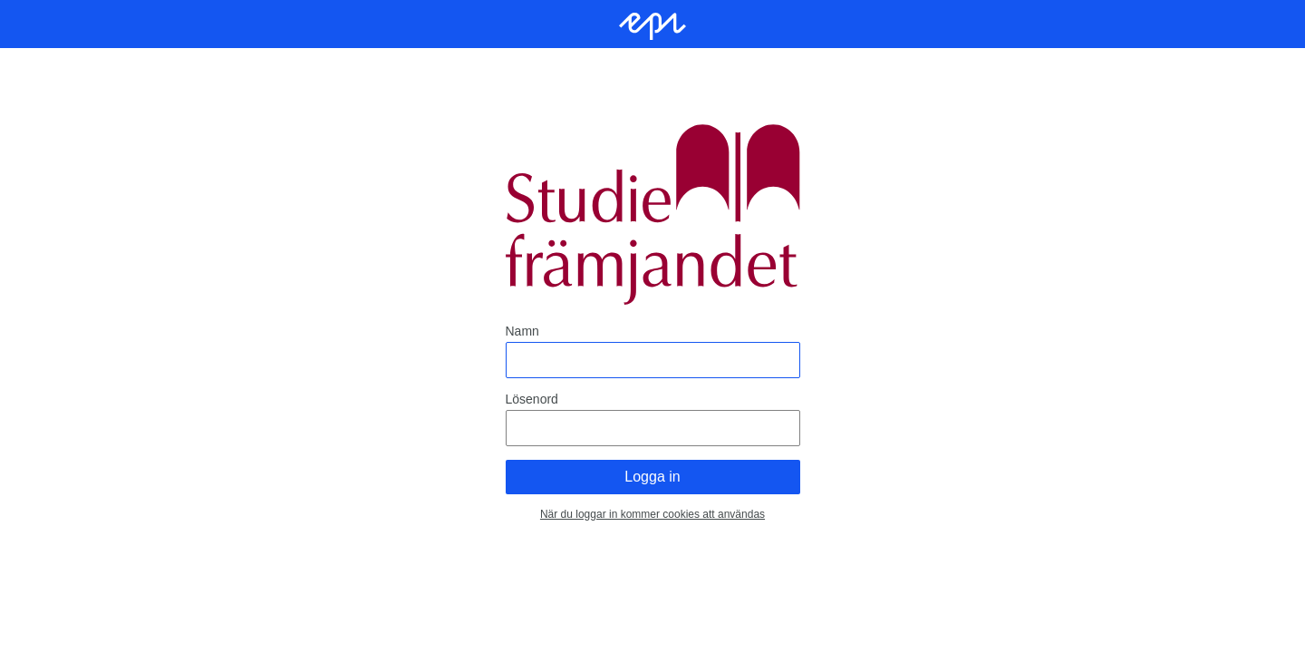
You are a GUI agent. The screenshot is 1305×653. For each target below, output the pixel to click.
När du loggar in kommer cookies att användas (652, 514)
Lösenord (532, 399)
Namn (522, 331)
